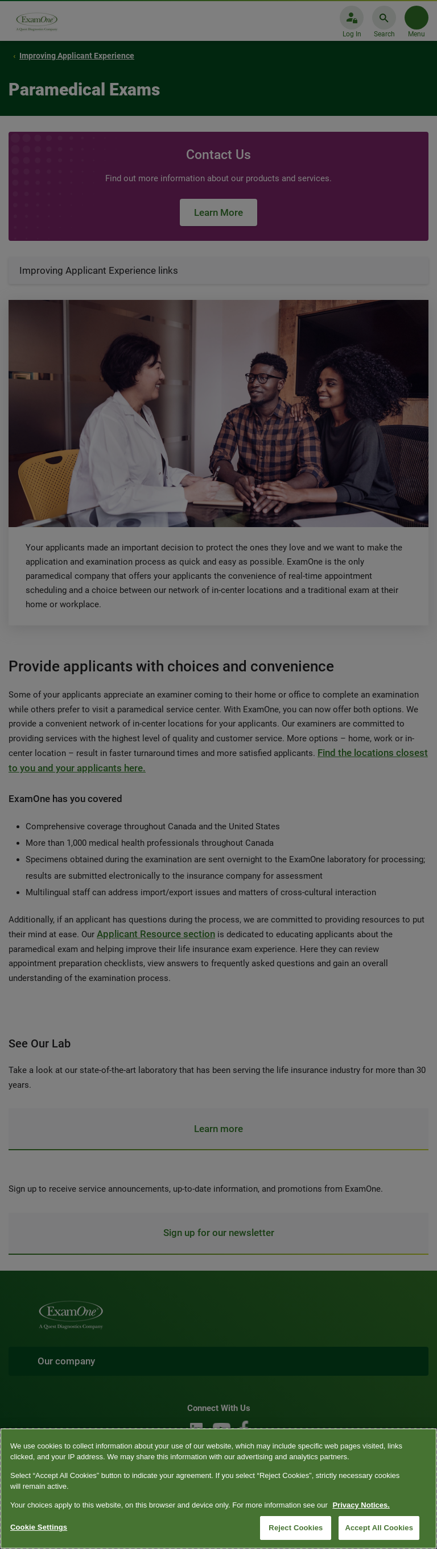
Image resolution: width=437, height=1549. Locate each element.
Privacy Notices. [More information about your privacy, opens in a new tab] (360, 1505)
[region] (218, 1488)
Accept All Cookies (379, 1527)
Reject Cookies (296, 1527)
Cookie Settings (38, 1527)
